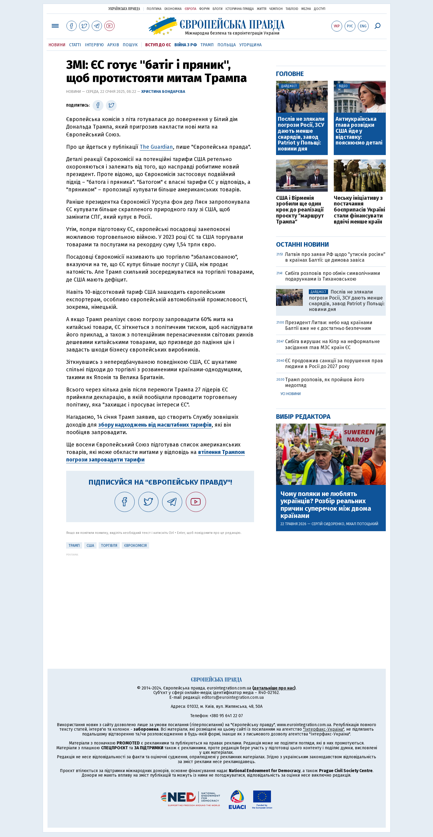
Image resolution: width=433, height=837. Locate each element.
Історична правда (240, 9)
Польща (226, 44)
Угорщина (250, 44)
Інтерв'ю (94, 44)
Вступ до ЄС (158, 44)
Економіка (173, 9)
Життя (261, 9)
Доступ (319, 9)
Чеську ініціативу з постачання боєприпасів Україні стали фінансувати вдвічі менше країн (359, 210)
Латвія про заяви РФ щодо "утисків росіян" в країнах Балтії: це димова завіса (335, 257)
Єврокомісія (135, 545)
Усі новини (291, 394)
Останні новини (302, 244)
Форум (204, 9)
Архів (113, 44)
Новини (57, 44)
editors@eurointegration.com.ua (233, 697)
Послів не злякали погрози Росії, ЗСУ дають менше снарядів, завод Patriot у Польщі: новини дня (301, 134)
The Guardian (156, 147)
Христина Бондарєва (163, 91)
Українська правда (124, 8)
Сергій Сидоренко (328, 524)
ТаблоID (292, 9)
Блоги (218, 9)
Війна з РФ (185, 44)
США (90, 545)
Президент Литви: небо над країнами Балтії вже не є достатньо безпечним (328, 325)
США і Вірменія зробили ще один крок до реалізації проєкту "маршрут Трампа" (300, 210)
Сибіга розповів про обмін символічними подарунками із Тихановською (332, 276)
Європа (190, 9)
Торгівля (109, 545)
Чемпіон (276, 9)
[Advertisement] (160, 598)
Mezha (306, 9)
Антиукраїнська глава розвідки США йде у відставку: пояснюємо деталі (359, 131)
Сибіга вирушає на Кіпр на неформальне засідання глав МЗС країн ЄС (332, 344)
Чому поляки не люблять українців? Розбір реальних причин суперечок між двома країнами (326, 504)
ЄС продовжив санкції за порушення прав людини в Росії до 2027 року (334, 363)
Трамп (207, 44)
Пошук (130, 44)
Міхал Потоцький (362, 524)
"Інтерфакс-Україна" (323, 729)
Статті (75, 44)
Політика (154, 9)
